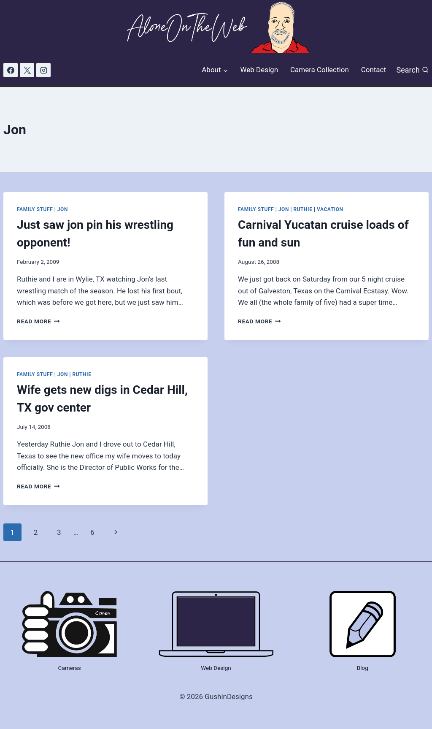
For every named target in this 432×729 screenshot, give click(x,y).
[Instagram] (43, 70)
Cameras (69, 667)
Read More (38, 321)
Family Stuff (35, 209)
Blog (362, 667)
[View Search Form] (413, 70)
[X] (27, 70)
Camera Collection (319, 69)
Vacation (330, 209)
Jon (62, 209)
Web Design (259, 69)
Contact (373, 69)
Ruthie (302, 209)
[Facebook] (10, 70)
